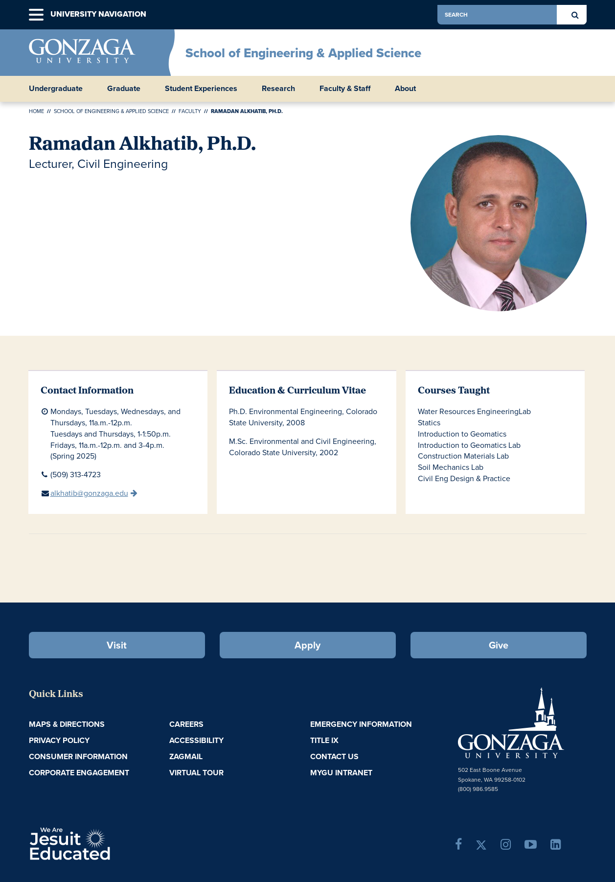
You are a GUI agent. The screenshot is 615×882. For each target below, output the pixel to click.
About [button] (405, 88)
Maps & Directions (67, 724)
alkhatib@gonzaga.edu (89, 493)
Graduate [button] (123, 88)
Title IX (324, 740)
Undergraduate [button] (56, 88)
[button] (36, 15)
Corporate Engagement (79, 772)
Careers (186, 724)
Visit (117, 645)
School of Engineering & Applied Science (303, 53)
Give (498, 645)
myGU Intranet (341, 772)
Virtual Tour (196, 772)
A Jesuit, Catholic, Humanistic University (112, 842)
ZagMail (186, 756)
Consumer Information (78, 756)
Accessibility (196, 740)
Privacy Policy (59, 740)
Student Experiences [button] (201, 88)
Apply (307, 645)
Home (36, 111)
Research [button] (278, 88)
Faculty (190, 111)
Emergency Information (361, 724)
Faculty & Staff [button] (344, 88)
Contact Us (334, 756)
